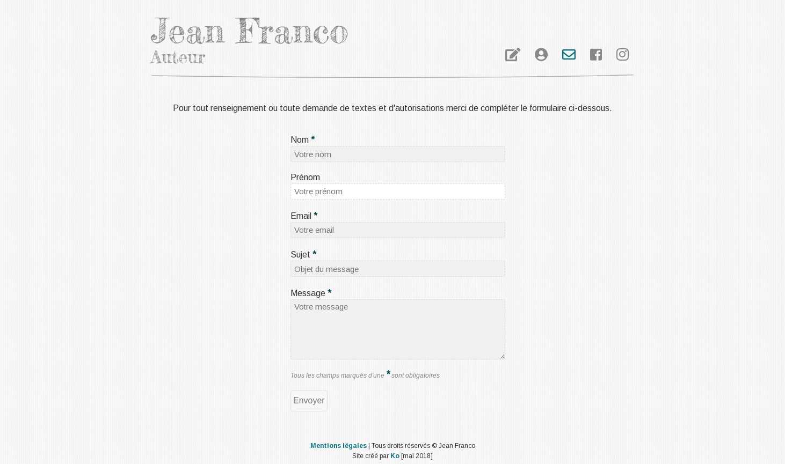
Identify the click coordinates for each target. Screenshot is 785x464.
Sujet (303, 254)
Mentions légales (338, 446)
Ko (394, 456)
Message (310, 293)
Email (303, 215)
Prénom (305, 177)
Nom (302, 139)
